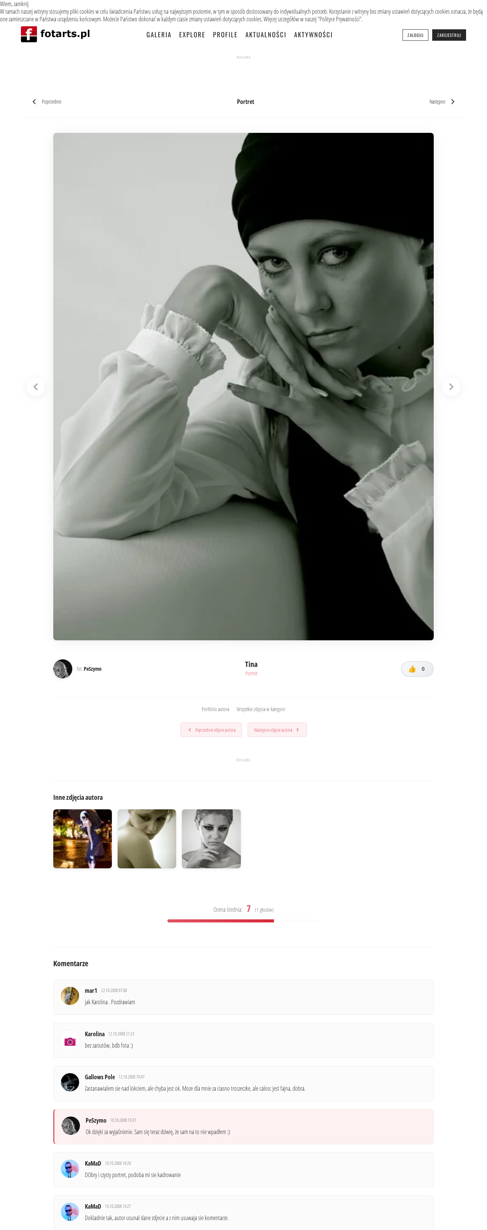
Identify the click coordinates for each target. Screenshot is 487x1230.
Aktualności (265, 34)
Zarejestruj (449, 35)
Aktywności (313, 34)
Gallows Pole (100, 1079)
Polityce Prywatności (340, 19)
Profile (225, 34)
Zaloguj (415, 35)
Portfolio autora (215, 709)
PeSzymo (96, 1123)
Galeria (159, 34)
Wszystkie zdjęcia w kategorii (261, 709)
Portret (251, 673)
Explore (192, 34)
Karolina (95, 1035)
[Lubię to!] (417, 669)
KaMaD (93, 1167)
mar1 (91, 991)
